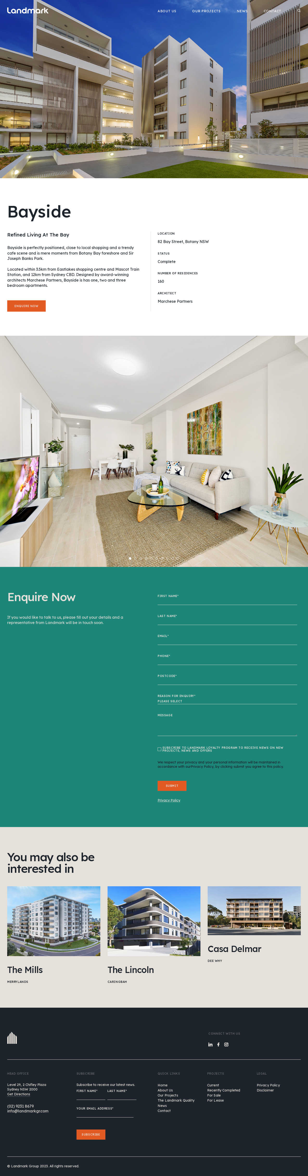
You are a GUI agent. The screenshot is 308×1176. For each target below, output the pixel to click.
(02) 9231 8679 (20, 1106)
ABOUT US (167, 11)
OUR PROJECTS (206, 11)
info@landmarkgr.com (27, 1111)
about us (165, 1090)
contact (164, 1111)
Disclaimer (265, 1090)
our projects (168, 1095)
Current (213, 1085)
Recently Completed (223, 1090)
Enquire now (26, 306)
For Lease (215, 1100)
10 (178, 558)
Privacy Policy (268, 1085)
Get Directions (18, 1094)
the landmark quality (176, 1100)
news (162, 1106)
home (163, 1085)
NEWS (242, 11)
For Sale (214, 1095)
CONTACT (272, 11)
